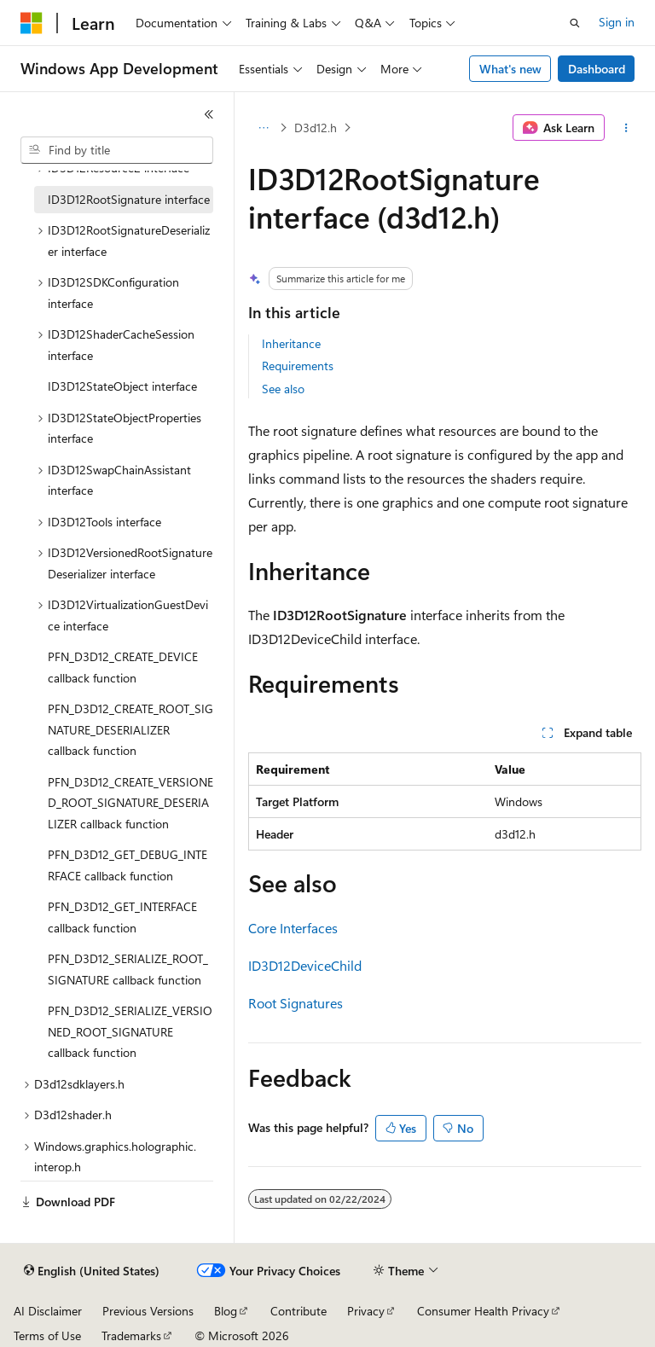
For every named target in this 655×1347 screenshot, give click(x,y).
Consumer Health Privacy (483, 1311)
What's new (510, 69)
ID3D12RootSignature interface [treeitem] (129, 199)
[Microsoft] (31, 23)
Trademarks (131, 1335)
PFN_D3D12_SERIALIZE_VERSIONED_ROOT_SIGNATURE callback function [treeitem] (130, 1031)
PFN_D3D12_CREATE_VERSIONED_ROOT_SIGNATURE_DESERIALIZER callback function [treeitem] (130, 803)
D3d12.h (315, 127)
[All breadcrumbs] (263, 128)
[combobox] (116, 150)
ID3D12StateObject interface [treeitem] (122, 386)
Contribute (298, 1311)
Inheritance (291, 343)
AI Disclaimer (48, 1311)
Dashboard (596, 69)
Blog (225, 1311)
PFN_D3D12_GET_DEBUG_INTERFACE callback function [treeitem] (127, 865)
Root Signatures (295, 1003)
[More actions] (626, 128)
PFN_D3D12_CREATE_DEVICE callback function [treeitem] (123, 667)
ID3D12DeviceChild (305, 965)
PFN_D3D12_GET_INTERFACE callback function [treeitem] (122, 917)
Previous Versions (148, 1311)
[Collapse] (209, 114)
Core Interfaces (293, 928)
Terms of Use (47, 1335)
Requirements (297, 365)
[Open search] (575, 23)
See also (283, 388)
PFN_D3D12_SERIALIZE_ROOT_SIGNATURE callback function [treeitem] (128, 969)
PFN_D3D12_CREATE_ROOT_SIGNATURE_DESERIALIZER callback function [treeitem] (130, 729)
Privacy (366, 1311)
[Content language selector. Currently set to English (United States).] (92, 1271)
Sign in (617, 22)
